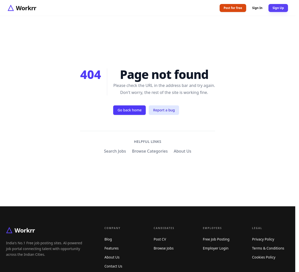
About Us (182, 151)
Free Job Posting (216, 239)
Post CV (160, 239)
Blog (108, 239)
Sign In (257, 8)
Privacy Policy (263, 239)
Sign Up (278, 8)
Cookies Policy (263, 257)
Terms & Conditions (268, 248)
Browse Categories (150, 151)
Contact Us (113, 266)
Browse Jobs (164, 248)
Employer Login (215, 248)
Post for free (233, 8)
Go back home (129, 110)
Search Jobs (115, 151)
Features (111, 248)
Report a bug (164, 110)
